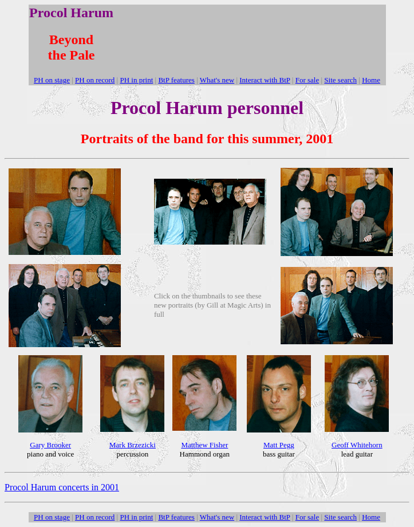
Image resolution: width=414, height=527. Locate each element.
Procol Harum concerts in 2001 (62, 487)
